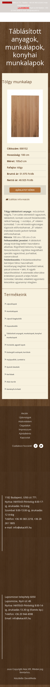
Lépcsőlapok (12, 304)
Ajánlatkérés (25, 433)
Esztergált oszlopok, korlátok (18, 352)
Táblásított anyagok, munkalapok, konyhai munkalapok (24, 335)
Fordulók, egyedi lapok (16, 345)
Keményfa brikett (14, 389)
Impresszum (25, 429)
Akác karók (11, 382)
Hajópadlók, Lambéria (16, 359)
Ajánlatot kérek (25, 190)
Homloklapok (12, 311)
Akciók (24, 413)
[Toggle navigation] (45, 16)
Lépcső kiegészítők (14, 318)
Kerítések (10, 374)
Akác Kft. (13, 16)
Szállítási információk (18, 199)
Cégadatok (25, 425)
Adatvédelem (25, 421)
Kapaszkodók (12, 326)
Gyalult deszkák (13, 367)
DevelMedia (30, 678)
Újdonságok (25, 417)
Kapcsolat (25, 437)
